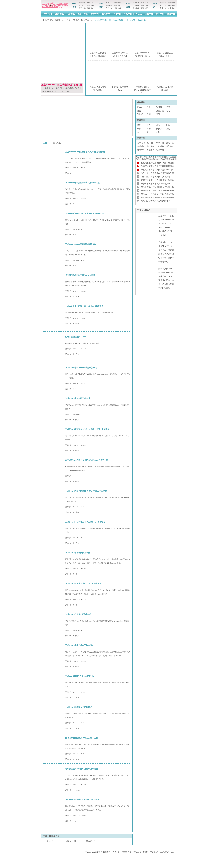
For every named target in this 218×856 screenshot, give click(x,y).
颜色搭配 (136, 3)
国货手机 (141, 120)
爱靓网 (57, 20)
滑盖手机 (170, 146)
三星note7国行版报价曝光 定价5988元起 (82, 183)
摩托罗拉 (105, 14)
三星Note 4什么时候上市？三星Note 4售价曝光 (85, 522)
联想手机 (171, 14)
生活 (155, 4)
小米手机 (128, 14)
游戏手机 (170, 143)
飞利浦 (140, 114)
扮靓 (74, 4)
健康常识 (117, 3)
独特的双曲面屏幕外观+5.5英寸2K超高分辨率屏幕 (82, 343)
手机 (68, 20)
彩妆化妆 (82, 5)
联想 (139, 125)
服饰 (128, 7)
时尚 (128, 4)
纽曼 (168, 129)
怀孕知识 (171, 5)
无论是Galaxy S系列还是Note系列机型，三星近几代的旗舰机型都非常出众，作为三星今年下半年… (156, 159)
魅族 (168, 125)
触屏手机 (141, 150)
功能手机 (141, 138)
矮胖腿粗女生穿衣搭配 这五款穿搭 (156, 177)
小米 (158, 132)
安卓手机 (160, 150)
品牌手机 (141, 102)
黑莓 (149, 114)
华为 (158, 125)
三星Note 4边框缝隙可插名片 (77, 398)
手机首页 (48, 14)
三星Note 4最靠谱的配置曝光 (77, 553)
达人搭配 (136, 5)
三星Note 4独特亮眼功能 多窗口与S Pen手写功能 (86, 491)
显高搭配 (136, 8)
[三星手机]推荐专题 (51, 836)
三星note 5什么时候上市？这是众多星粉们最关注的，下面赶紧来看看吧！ (90, 312)
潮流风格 (144, 5)
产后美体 (109, 8)
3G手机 (150, 143)
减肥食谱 (117, 8)
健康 (101, 7)
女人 (63, 20)
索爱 (158, 114)
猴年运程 (163, 5)
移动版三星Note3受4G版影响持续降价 (81, 769)
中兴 (149, 125)
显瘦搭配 (144, 8)
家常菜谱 (171, 8)
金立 (139, 132)
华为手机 (149, 14)
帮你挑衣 (144, 3)
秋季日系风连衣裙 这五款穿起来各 (156, 184)
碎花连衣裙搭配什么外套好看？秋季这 (157, 180)
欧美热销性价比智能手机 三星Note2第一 (82, 738)
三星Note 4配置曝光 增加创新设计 (80, 707)
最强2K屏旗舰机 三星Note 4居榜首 (80, 275)
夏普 (139, 111)
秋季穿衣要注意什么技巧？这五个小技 (157, 191)
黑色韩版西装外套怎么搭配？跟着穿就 (157, 194)
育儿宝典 (163, 8)
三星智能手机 (90, 841)
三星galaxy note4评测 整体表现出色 (80, 244)
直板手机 (160, 146)
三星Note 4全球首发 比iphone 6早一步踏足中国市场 (87, 429)
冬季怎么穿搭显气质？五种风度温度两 (157, 166)
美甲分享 (82, 8)
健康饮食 (171, 3)
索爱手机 (95, 14)
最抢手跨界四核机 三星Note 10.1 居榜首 (82, 800)
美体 (101, 4)
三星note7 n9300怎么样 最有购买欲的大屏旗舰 (85, 152)
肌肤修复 (90, 8)
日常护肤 (90, 3)
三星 (149, 107)
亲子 (155, 7)
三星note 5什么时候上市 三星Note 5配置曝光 (84, 306)
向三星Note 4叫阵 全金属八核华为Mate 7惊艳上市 (86, 460)
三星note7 (49, 841)
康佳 (149, 132)
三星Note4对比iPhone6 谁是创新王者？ (142, 90)
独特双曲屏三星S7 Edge (75, 337)
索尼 (168, 111)
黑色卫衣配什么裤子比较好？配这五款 (157, 187)
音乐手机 (141, 146)
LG (148, 111)
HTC (168, 107)
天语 (149, 129)
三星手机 (70, 14)
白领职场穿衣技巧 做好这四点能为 (156, 201)
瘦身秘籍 (109, 5)
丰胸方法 (109, 3)
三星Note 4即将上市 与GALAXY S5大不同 (83, 584)
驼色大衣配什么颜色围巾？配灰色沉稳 (157, 163)
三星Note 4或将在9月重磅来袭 (78, 614)
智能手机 (160, 143)
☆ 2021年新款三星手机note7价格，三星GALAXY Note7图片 (120, 20)
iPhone (138, 14)
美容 (74, 7)
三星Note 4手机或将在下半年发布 (79, 645)
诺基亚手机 (82, 14)
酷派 (139, 129)
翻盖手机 (150, 146)
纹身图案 (90, 5)
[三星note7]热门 (144, 210)
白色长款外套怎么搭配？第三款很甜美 (157, 173)
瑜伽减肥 (117, 5)
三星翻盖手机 (70, 841)
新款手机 (163, 3)
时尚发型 (82, 3)
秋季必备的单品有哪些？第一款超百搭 (157, 198)
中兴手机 (160, 14)
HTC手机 (117, 14)
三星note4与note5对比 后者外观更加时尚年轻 (84, 214)
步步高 (159, 129)
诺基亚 (159, 107)
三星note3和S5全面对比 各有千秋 (79, 676)
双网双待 (141, 143)
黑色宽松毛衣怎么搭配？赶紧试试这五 (157, 170)
